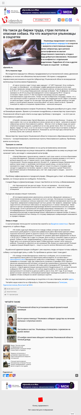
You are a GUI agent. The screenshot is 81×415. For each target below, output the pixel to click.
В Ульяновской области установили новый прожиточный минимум (43, 308)
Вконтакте (22, 285)
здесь (71, 279)
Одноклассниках (10, 285)
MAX (30, 285)
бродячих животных (59, 224)
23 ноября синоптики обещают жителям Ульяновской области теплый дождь (45, 338)
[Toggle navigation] (3, 3)
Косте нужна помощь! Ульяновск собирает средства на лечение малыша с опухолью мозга (46, 319)
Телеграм (63, 282)
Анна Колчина (11, 292)
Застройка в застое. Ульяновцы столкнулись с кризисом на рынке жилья (44, 330)
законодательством (17, 259)
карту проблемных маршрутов (54, 43)
